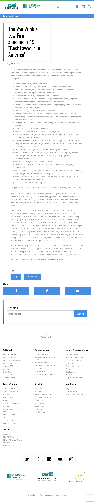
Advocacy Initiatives (10, 378)
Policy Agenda (8, 372)
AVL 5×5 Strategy (72, 354)
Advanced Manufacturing (75, 357)
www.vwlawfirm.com (54, 259)
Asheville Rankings (9, 389)
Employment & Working (43, 397)
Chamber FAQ (8, 366)
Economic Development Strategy (77, 350)
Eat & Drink (38, 409)
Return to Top (47, 335)
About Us (6, 429)
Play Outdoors (40, 412)
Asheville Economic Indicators (13, 403)
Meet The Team (8, 437)
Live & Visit (38, 384)
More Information (9, 423)
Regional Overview (41, 354)
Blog (15, 276)
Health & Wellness (41, 403)
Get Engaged (7, 350)
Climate (6, 394)
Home (5, 16)
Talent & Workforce (41, 363)
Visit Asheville (39, 389)
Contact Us (7, 434)
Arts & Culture (71, 375)
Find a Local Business (10, 357)
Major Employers (9, 414)
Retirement (39, 392)
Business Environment (42, 350)
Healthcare (70, 363)
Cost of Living (8, 397)
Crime (5, 400)
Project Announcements (74, 378)
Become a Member (10, 354)
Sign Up (80, 313)
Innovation (38, 368)
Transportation (8, 420)
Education (6, 406)
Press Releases (71, 392)
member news (32, 276)
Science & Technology (73, 360)
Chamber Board (8, 445)
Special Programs (9, 363)
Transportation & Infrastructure (46, 374)
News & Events (13, 16)
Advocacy (6, 369)
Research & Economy (10, 384)
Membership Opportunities (12, 360)
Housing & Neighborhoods (44, 394)
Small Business (40, 371)
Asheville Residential (10, 392)
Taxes (5, 417)
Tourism (68, 369)
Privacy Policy (60, 494)
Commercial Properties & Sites (45, 365)
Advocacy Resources (10, 375)
